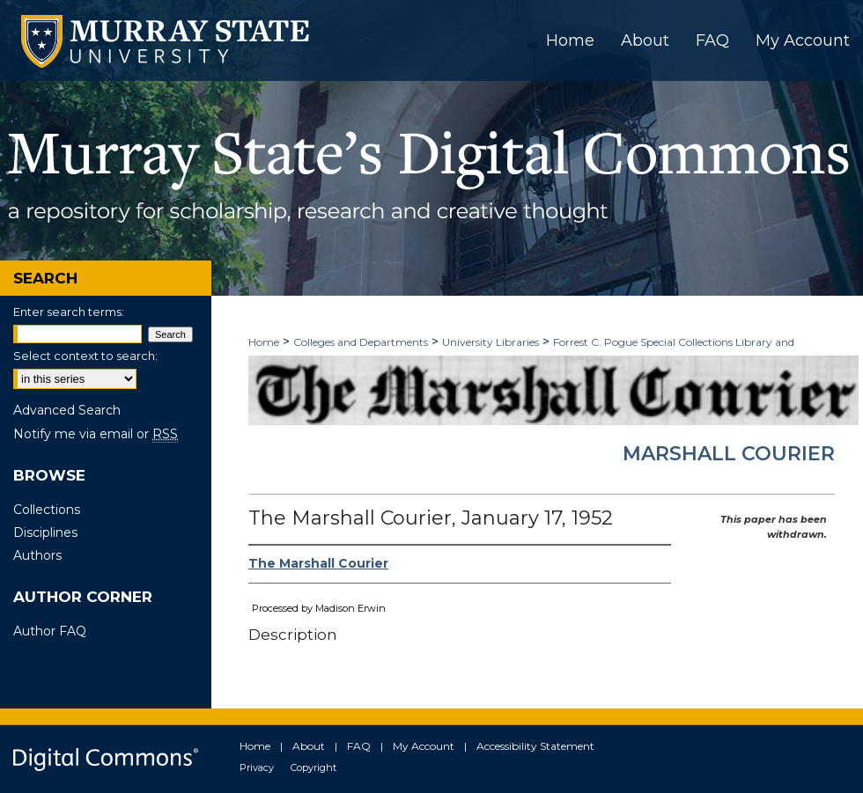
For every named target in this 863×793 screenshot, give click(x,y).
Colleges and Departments (360, 342)
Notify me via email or (95, 434)
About (308, 746)
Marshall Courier (729, 454)
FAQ (359, 746)
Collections (46, 510)
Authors (37, 555)
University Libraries (490, 342)
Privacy (257, 767)
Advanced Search (67, 410)
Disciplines (45, 532)
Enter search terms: (68, 312)
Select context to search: (85, 356)
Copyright (313, 767)
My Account (423, 746)
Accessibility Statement (535, 746)
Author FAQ (49, 631)
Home (263, 342)
